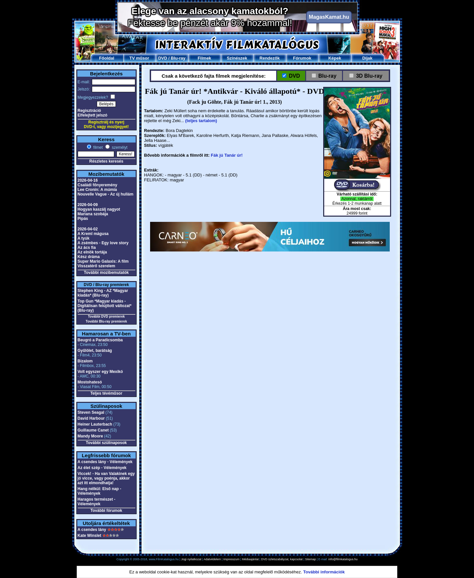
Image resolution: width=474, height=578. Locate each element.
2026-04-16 (88, 180)
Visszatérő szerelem (97, 266)
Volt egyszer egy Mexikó (100, 371)
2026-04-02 (88, 229)
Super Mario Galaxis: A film (103, 261)
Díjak (367, 58)
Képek (334, 58)
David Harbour (91, 418)
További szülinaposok (106, 442)
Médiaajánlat (250, 559)
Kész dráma (89, 256)
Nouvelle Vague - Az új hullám (106, 194)
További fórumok (106, 510)
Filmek (204, 58)
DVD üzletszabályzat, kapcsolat (282, 559)
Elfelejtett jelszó (93, 115)
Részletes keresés (106, 161)
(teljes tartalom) (201, 120)
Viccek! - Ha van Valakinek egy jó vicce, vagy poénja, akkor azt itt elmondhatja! (106, 478)
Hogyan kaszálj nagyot (99, 209)
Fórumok (302, 58)
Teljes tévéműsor (106, 393)
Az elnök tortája (92, 252)
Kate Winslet (89, 535)
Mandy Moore (90, 436)
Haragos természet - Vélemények (97, 501)
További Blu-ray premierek (106, 321)
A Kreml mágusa (93, 233)
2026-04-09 (88, 204)
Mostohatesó (90, 382)
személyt (119, 147)
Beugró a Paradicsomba (100, 340)
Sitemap (310, 559)
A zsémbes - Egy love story (103, 243)
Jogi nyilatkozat (191, 559)
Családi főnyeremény (98, 185)
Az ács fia (87, 247)
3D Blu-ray (369, 76)
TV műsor (139, 58)
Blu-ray (178, 58)
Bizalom (85, 361)
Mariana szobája (93, 214)
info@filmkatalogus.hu (343, 559)
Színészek (237, 58)
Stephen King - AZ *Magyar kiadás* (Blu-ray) (103, 293)
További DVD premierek (106, 316)
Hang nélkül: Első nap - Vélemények (99, 491)
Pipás (83, 218)
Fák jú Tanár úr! (227, 155)
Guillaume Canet (93, 430)
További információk (324, 571)
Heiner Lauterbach (95, 424)
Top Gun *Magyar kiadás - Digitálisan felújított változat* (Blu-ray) (105, 306)
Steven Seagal (91, 412)
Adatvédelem (212, 559)
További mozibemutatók (106, 272)
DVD (162, 58)
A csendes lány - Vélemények (105, 462)
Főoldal (106, 58)
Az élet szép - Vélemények (102, 467)
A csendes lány (92, 529)
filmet (97, 147)
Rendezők (269, 58)
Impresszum (232, 559)
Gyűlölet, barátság (95, 350)
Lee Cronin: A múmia (97, 189)
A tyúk (84, 238)
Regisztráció (89, 110)
